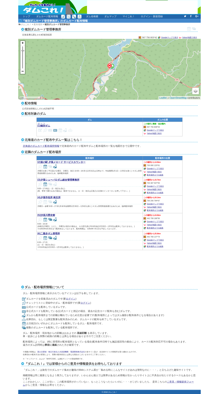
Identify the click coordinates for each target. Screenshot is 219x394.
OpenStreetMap (178, 98)
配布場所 (38, 24)
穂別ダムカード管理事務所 (57, 24)
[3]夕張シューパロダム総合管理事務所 (58, 179)
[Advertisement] (142, 7)
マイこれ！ (129, 16)
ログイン (71, 298)
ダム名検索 (92, 16)
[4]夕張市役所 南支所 (49, 197)
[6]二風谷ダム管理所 (48, 233)
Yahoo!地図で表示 (189, 37)
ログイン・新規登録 (152, 16)
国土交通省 (42, 352)
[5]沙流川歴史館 (46, 215)
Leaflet (163, 98)
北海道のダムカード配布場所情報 (41, 146)
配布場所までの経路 (155, 175)
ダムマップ (110, 16)
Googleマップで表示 (169, 37)
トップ (26, 16)
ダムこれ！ (26, 24)
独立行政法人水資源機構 (58, 352)
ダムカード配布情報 (47, 16)
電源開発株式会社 (77, 352)
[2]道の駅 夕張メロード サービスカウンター (61, 162)
